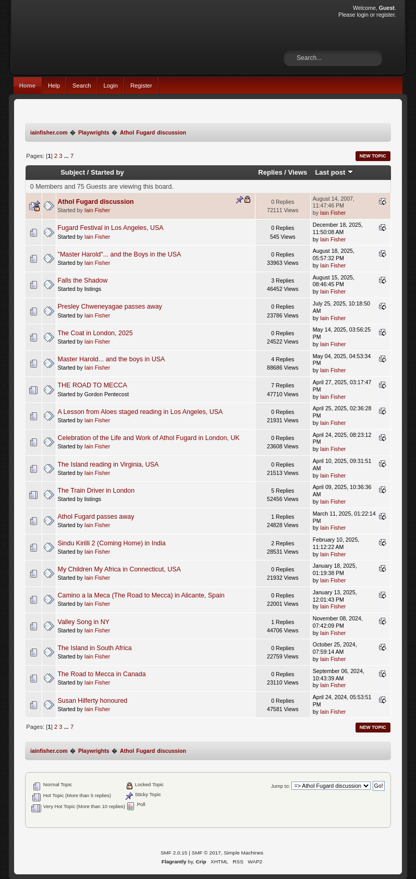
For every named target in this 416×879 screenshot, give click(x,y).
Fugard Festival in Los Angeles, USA (111, 227)
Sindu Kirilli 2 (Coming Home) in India (112, 543)
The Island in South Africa (95, 648)
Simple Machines (243, 853)
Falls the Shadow (83, 280)
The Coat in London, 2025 (95, 333)
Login (111, 85)
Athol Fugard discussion (96, 201)
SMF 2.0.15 (174, 853)
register (385, 14)
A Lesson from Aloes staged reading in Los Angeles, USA (140, 412)
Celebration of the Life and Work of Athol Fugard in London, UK (149, 438)
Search (81, 85)
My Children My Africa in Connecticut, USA (119, 569)
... (67, 156)
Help (54, 85)
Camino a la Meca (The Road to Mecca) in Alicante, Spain (141, 595)
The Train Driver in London (96, 490)
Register (141, 85)
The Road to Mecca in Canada (102, 674)
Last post (334, 172)
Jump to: (280, 786)
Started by (107, 172)
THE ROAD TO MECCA (92, 385)
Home (27, 85)
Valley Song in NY (84, 622)
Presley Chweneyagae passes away (110, 306)
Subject (72, 172)
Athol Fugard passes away (96, 516)
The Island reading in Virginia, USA (108, 464)
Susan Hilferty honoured (93, 700)
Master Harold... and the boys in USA (111, 359)
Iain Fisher (97, 210)
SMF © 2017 (206, 853)
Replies (270, 172)
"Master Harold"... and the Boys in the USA (119, 254)
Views (298, 172)
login (362, 14)
